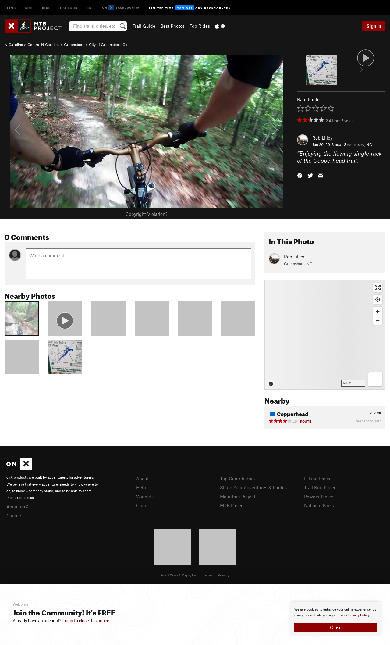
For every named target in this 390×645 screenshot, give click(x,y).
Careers (14, 515)
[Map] (325, 334)
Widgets (145, 496)
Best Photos (172, 26)
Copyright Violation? (146, 214)
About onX (17, 506)
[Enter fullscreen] (377, 287)
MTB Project (232, 505)
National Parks (319, 505)
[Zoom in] (377, 311)
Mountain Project (237, 496)
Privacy (223, 575)
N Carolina (14, 44)
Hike (46, 7)
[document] (335, 619)
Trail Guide (144, 26)
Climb (10, 7)
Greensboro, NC (358, 144)
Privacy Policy (358, 615)
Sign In (374, 26)
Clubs (142, 505)
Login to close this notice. (86, 620)
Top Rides (200, 26)
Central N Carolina (43, 44)
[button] (300, 174)
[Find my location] (377, 299)
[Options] (375, 379)
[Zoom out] (377, 320)
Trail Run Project (321, 487)
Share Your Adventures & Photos (253, 487)
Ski (90, 7)
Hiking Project (318, 478)
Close (336, 627)
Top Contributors (237, 478)
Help (141, 487)
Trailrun (69, 7)
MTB (29, 7)
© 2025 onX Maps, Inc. (179, 575)
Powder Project (319, 496)
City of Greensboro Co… (109, 44)
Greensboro (74, 44)
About (142, 478)
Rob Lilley (322, 138)
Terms (208, 575)
